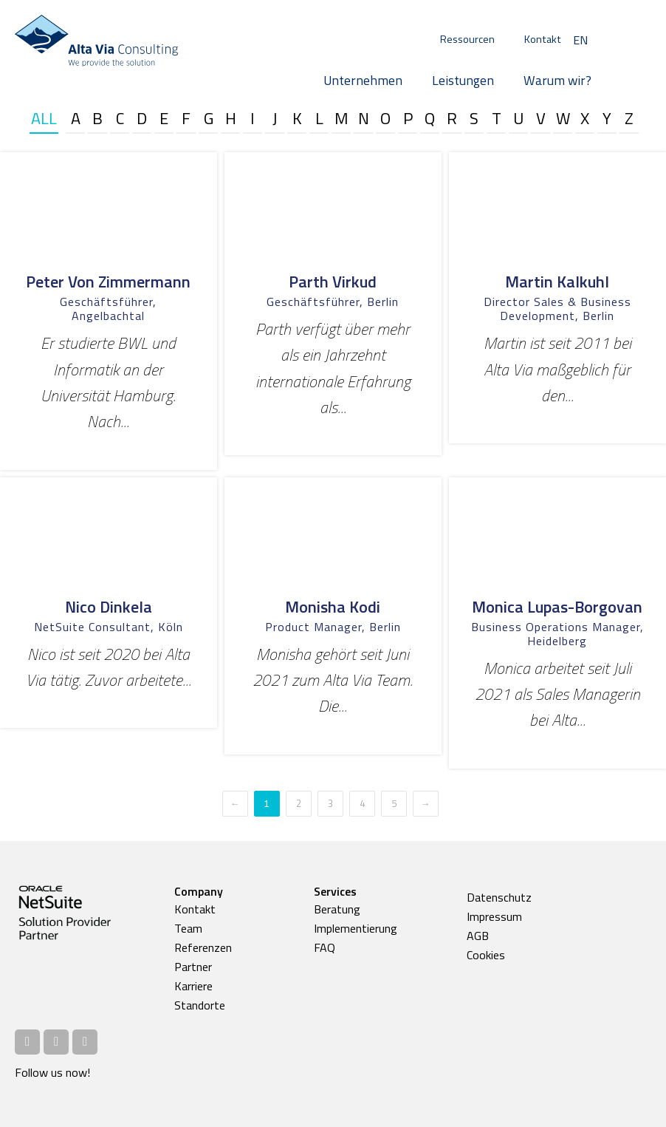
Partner (193, 967)
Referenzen (203, 947)
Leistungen (463, 80)
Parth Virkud (333, 281)
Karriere (193, 986)
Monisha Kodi (332, 607)
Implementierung (355, 928)
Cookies (486, 955)
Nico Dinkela (108, 607)
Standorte (199, 1005)
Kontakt (542, 39)
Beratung (337, 909)
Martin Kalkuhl (557, 281)
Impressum (494, 916)
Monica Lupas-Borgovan (557, 607)
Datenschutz (499, 897)
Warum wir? (557, 80)
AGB (478, 935)
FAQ (324, 947)
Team (188, 928)
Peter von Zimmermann (108, 281)
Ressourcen (467, 39)
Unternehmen (362, 80)
